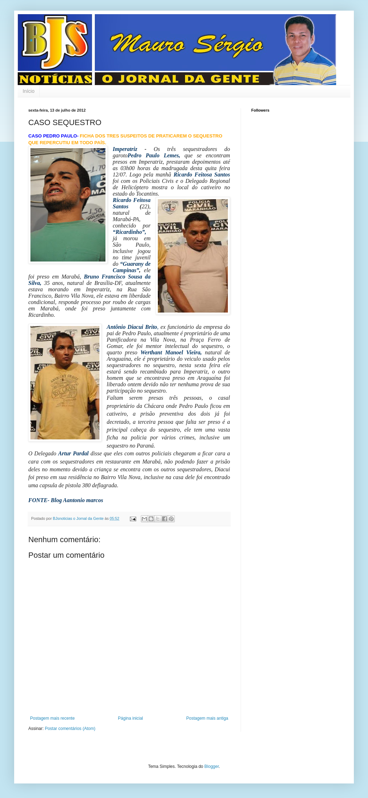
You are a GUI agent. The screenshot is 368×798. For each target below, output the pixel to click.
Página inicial (130, 718)
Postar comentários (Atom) (70, 728)
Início (28, 91)
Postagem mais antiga (207, 718)
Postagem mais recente (52, 718)
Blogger (212, 766)
